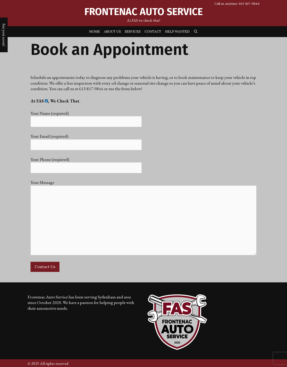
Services (133, 31)
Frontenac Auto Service (143, 12)
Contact (152, 31)
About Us (112, 31)
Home (94, 31)
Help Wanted (177, 31)
